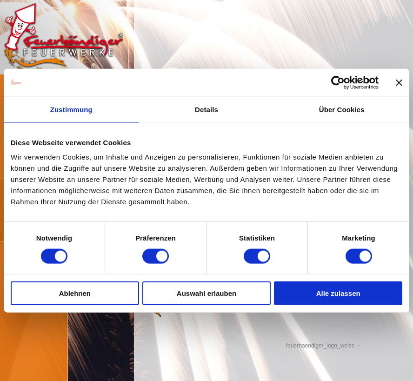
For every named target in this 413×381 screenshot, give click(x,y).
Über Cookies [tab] (342, 109)
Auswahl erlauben (206, 293)
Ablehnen (75, 293)
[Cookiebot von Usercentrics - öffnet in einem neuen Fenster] (338, 82)
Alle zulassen (338, 293)
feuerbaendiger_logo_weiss (320, 345)
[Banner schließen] (399, 82)
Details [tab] (206, 109)
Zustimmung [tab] (71, 109)
